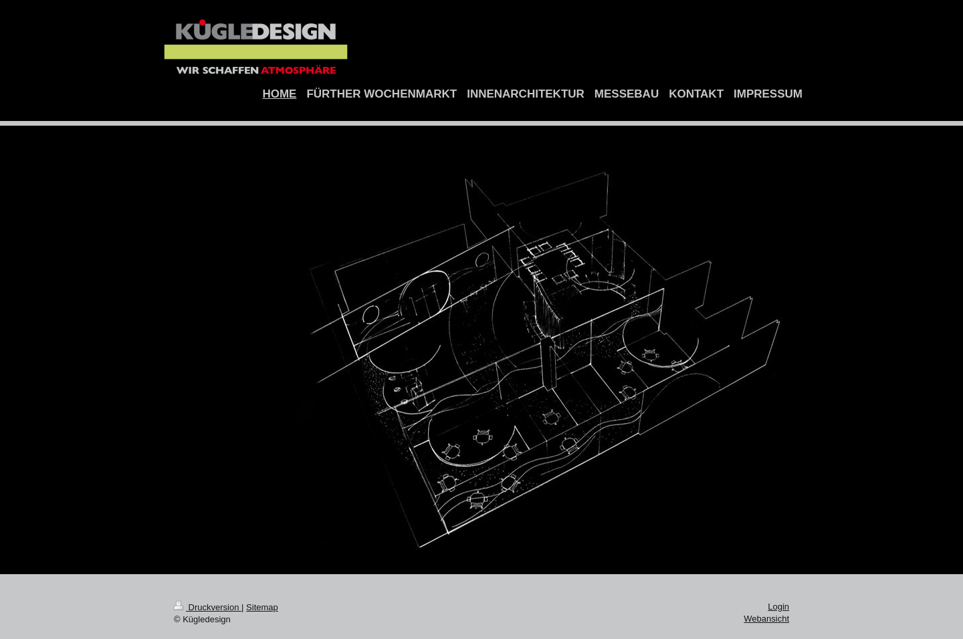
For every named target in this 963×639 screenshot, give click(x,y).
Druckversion (207, 607)
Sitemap (262, 607)
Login (778, 607)
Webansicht (766, 619)
